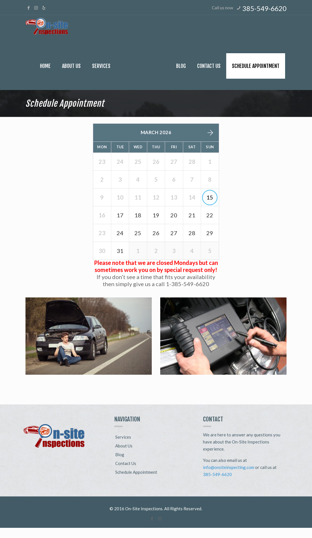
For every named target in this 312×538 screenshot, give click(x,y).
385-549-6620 (264, 8)
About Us (124, 455)
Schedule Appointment (136, 482)
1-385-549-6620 (187, 294)
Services (123, 447)
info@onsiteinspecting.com (228, 477)
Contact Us (125, 473)
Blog (119, 464)
